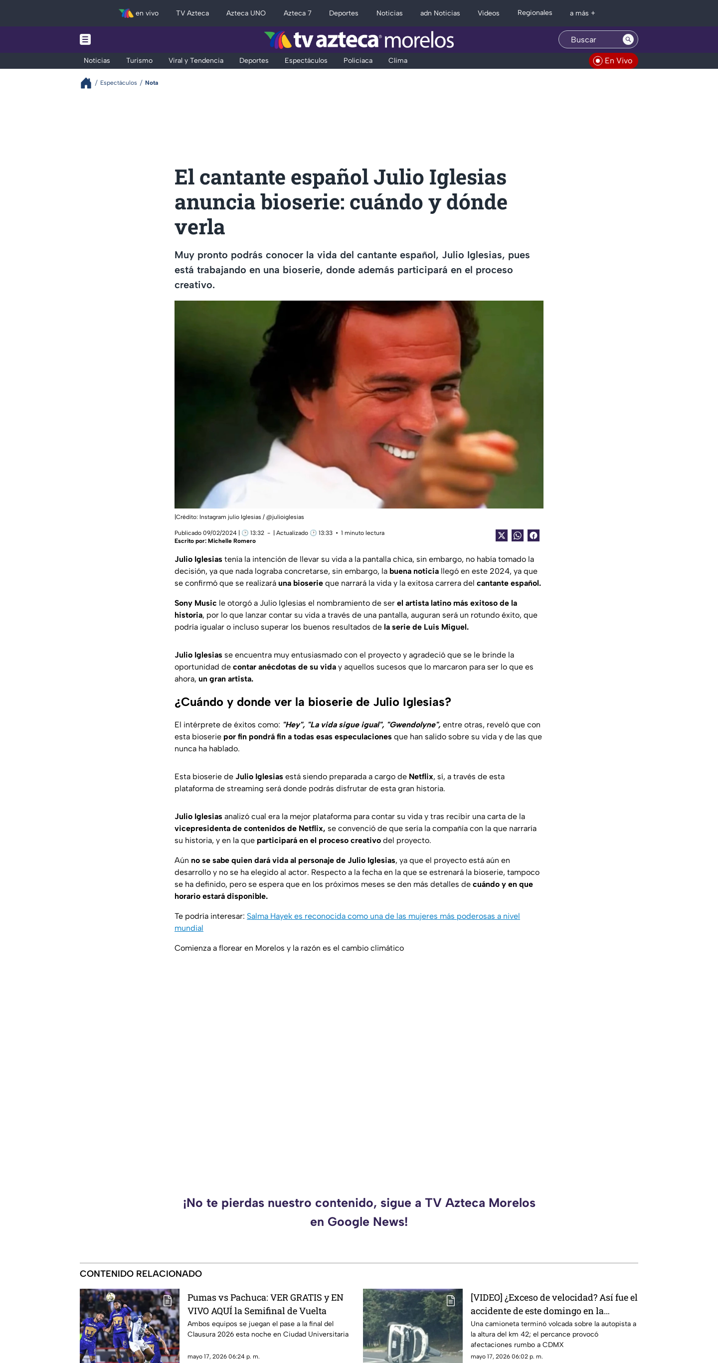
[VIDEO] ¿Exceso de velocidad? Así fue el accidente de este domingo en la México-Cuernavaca (554, 1304)
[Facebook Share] (533, 535)
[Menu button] (120, 39)
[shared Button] (518, 535)
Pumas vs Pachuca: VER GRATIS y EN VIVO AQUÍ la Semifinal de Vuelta (265, 1304)
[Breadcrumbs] (90, 83)
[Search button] (628, 39)
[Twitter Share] (502, 535)
